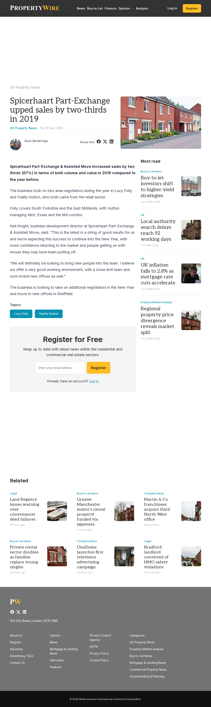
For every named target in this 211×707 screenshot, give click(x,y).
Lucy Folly (21, 313)
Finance (110, 8)
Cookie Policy (99, 660)
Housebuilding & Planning (147, 676)
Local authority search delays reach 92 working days (158, 230)
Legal (13, 493)
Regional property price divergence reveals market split (157, 320)
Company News (154, 493)
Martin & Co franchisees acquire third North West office (157, 509)
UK (142, 215)
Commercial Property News (148, 669)
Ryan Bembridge (36, 141)
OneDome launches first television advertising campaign (90, 557)
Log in (172, 8)
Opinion (126, 8)
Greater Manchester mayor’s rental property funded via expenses (91, 512)
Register (192, 8)
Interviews (57, 660)
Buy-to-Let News (151, 171)
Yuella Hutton (49, 313)
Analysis (142, 8)
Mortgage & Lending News (148, 662)
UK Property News (25, 87)
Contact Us (17, 662)
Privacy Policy (99, 653)
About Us (16, 635)
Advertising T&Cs (21, 656)
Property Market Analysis (156, 302)
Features (56, 667)
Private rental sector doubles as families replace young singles (24, 557)
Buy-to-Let (95, 8)
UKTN (94, 646)
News (81, 8)
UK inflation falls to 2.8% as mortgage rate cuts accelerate (158, 274)
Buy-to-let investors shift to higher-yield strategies (157, 187)
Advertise (16, 649)
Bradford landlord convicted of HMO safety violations (156, 557)
